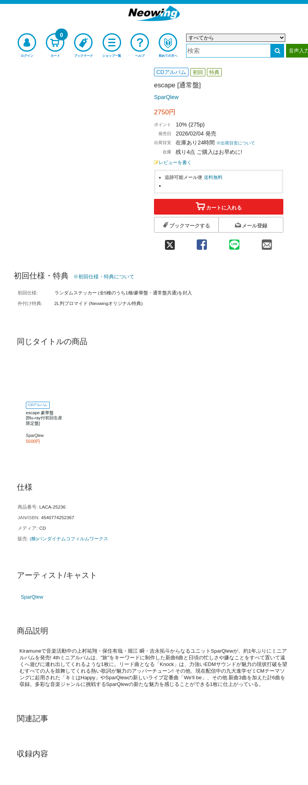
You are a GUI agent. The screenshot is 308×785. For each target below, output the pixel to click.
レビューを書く (173, 162)
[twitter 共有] (169, 242)
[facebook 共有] (201, 242)
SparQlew (166, 97)
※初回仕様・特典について (103, 277)
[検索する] (277, 51)
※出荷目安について (235, 143)
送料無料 (213, 177)
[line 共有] (234, 242)
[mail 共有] (267, 242)
